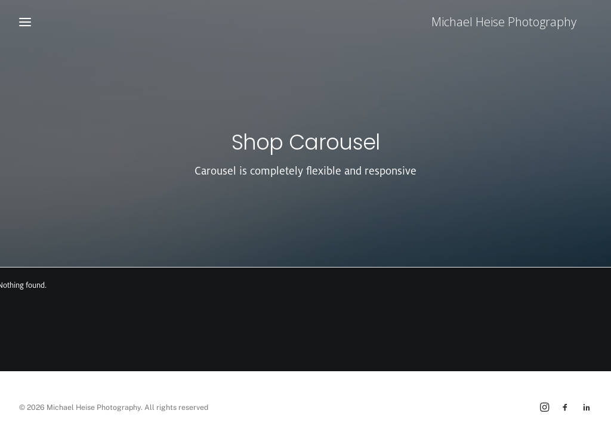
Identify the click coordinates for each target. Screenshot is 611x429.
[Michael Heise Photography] (519, 22)
